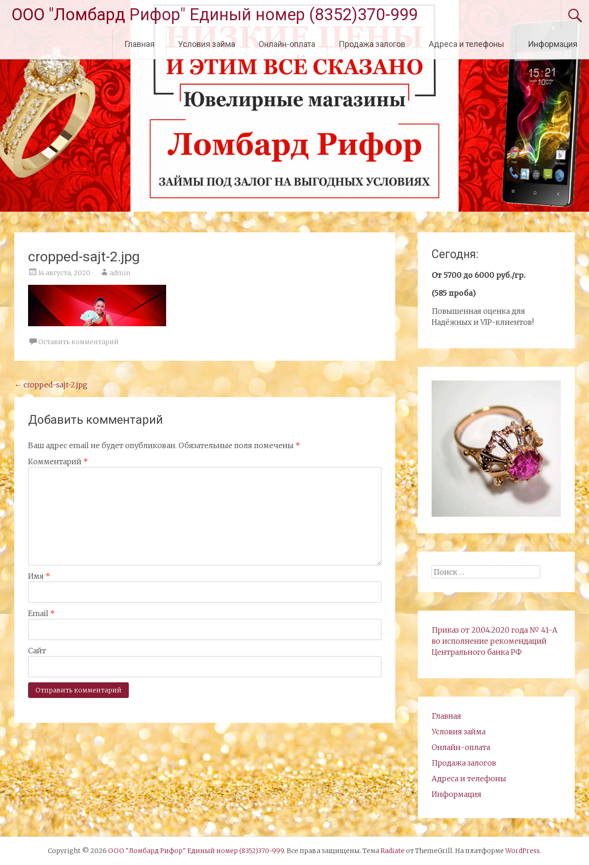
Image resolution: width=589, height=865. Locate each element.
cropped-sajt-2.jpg (50, 384)
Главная (139, 44)
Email (41, 613)
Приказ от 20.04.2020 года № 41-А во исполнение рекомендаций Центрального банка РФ (494, 641)
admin (120, 273)
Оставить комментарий (78, 342)
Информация (552, 44)
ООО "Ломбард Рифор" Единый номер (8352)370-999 (215, 14)
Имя (39, 576)
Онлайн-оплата (287, 44)
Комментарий (58, 461)
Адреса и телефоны (466, 44)
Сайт (37, 650)
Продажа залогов (372, 44)
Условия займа (206, 44)
